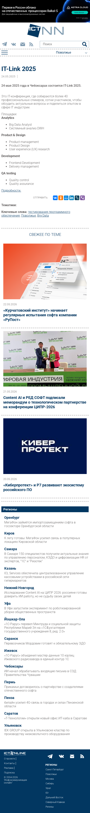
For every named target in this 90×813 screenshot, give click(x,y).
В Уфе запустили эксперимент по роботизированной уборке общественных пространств (42, 610)
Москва (50, 779)
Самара (10, 549)
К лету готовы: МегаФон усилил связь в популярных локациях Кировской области (42, 540)
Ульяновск (13, 725)
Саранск (11, 639)
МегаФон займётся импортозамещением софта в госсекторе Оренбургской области (40, 524)
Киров (9, 533)
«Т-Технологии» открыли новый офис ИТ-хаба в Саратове (45, 718)
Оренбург (12, 518)
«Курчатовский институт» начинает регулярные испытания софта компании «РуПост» (40, 315)
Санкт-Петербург (55, 769)
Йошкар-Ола (14, 619)
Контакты (9, 763)
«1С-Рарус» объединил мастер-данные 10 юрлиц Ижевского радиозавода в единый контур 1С (39, 657)
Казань (10, 568)
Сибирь (50, 783)
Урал (48, 788)
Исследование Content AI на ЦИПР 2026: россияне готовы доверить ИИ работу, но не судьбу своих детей (45, 594)
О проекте (9, 758)
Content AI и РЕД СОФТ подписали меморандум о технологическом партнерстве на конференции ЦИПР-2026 (44, 402)
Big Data (43, 215)
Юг (47, 792)
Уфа (7, 603)
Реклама (8, 768)
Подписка (9, 772)
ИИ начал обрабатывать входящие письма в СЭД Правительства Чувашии (40, 673)
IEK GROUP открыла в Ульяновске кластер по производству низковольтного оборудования (37, 732)
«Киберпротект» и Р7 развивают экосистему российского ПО (43, 487)
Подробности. (11, 190)
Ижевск (10, 651)
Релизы (50, 806)
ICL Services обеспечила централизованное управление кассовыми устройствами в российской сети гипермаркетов (44, 576)
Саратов (11, 713)
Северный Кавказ (55, 802)
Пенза (9, 698)
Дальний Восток (54, 797)
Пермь (9, 682)
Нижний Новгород (19, 588)
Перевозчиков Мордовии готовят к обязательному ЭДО (45, 643)
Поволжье (28, 215)
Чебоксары (13, 666)
